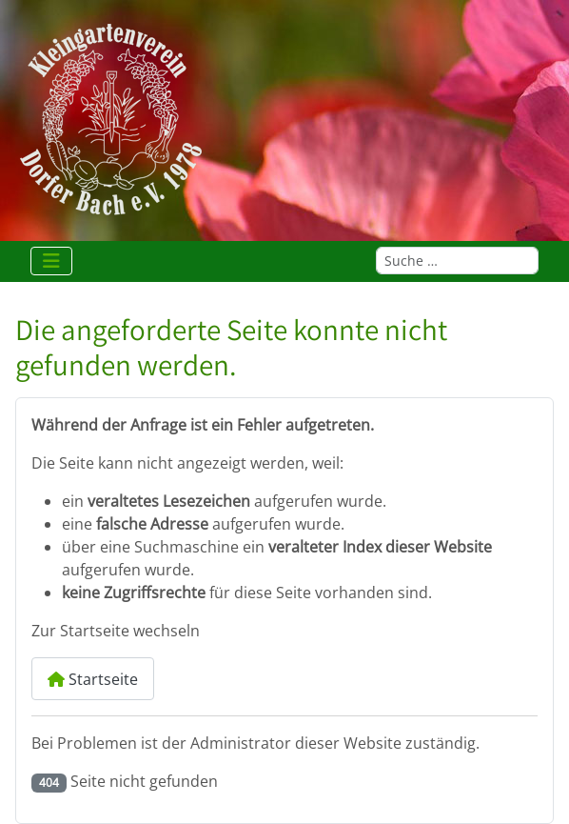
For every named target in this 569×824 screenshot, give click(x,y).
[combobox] (457, 260)
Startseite (93, 679)
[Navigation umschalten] (51, 261)
